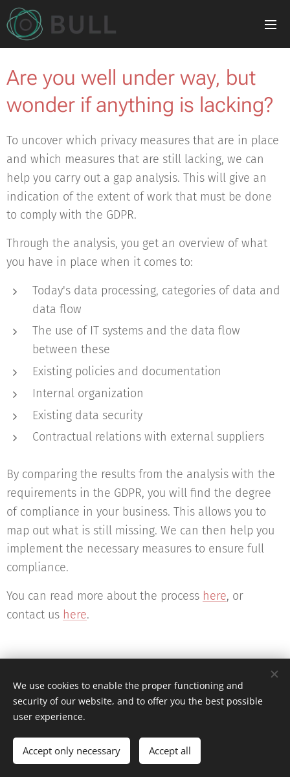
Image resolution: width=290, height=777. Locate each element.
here (215, 596)
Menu (270, 24)
